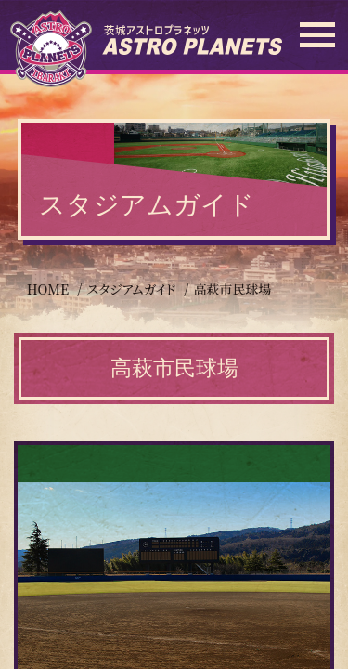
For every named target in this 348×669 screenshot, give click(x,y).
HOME (48, 289)
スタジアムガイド (130, 289)
